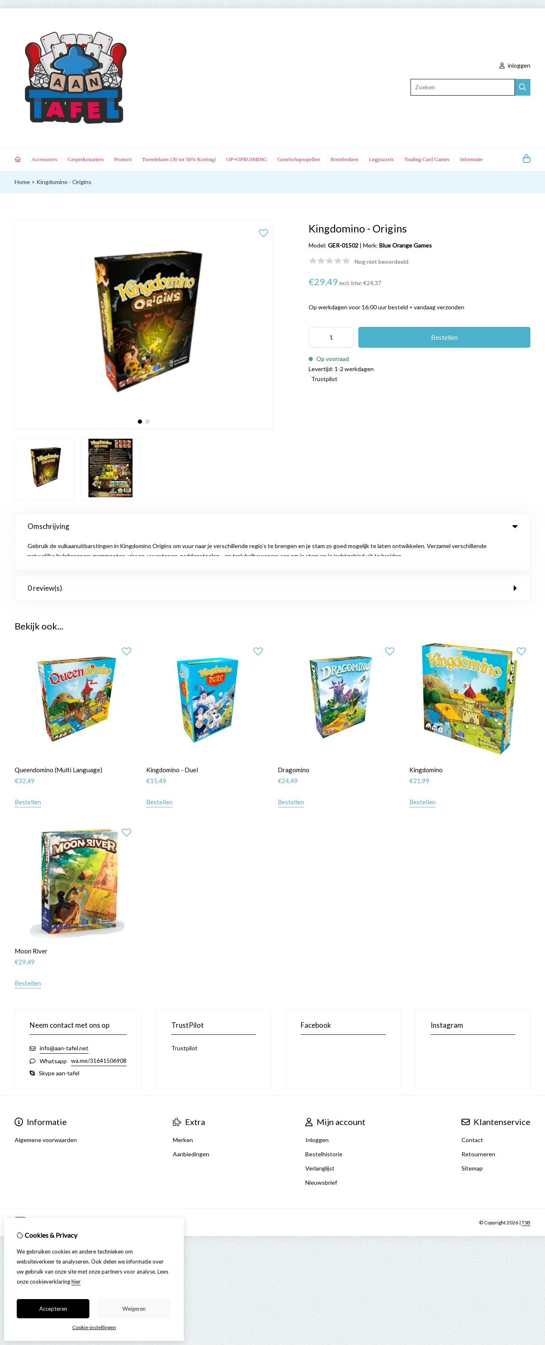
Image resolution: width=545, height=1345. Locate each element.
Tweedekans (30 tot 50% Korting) (179, 159)
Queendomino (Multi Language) (58, 738)
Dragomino (293, 738)
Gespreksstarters (86, 159)
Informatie (471, 159)
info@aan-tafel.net (64, 1016)
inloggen (514, 65)
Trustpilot (324, 378)
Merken (183, 1108)
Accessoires (44, 159)
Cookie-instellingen (94, 1327)
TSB (526, 1191)
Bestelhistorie (323, 1122)
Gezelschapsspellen (298, 159)
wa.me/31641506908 (99, 1029)
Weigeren (134, 1308)
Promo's (123, 159)
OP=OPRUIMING (246, 159)
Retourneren (478, 1122)
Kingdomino (426, 738)
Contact (472, 1108)
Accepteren (53, 1308)
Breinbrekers (344, 159)
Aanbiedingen (191, 1122)
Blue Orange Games (405, 245)
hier (76, 1281)
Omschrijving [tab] (272, 526)
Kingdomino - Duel (172, 738)
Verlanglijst (320, 1136)
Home (22, 181)
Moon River (31, 919)
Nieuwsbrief (321, 1151)
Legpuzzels (381, 159)
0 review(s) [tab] (272, 556)
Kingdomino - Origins (63, 181)
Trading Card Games (427, 159)
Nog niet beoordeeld (381, 261)
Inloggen (317, 1108)
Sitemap (472, 1136)
